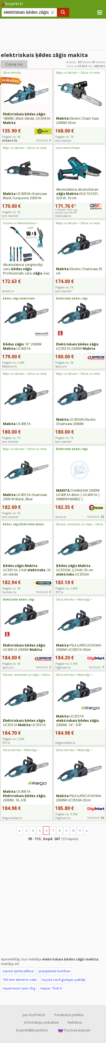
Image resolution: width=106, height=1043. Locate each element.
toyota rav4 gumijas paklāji (63, 979)
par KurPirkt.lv (34, 1014)
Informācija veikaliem (41, 1022)
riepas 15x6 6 (51, 988)
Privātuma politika (68, 1014)
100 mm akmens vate (19, 979)
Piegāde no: (64, 137)
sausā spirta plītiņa (18, 971)
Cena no (14, 64)
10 (73, 830)
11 (80, 830)
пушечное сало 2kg (18, 988)
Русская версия (77, 1030)
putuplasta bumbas (55, 971)
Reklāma (75, 1022)
